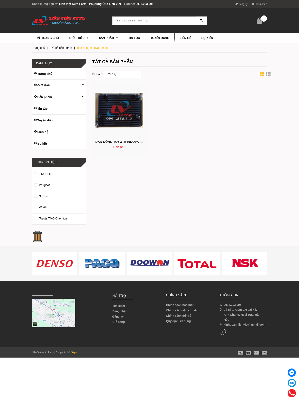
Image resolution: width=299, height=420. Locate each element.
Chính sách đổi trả (178, 315)
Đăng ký (241, 4)
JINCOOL (59, 174)
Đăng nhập (259, 4)
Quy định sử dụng (178, 321)
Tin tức (134, 38)
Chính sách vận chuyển (182, 310)
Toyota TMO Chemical (59, 218)
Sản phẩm (108, 38)
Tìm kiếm (118, 305)
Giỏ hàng (118, 322)
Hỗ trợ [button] (119, 296)
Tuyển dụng (160, 38)
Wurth (59, 207)
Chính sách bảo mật (179, 305)
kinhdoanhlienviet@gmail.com (244, 324)
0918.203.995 (144, 4)
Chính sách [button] (177, 295)
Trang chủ (48, 38)
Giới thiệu (78, 38)
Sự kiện (207, 38)
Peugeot (59, 185)
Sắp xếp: (97, 74)
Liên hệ (185, 38)
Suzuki (59, 196)
